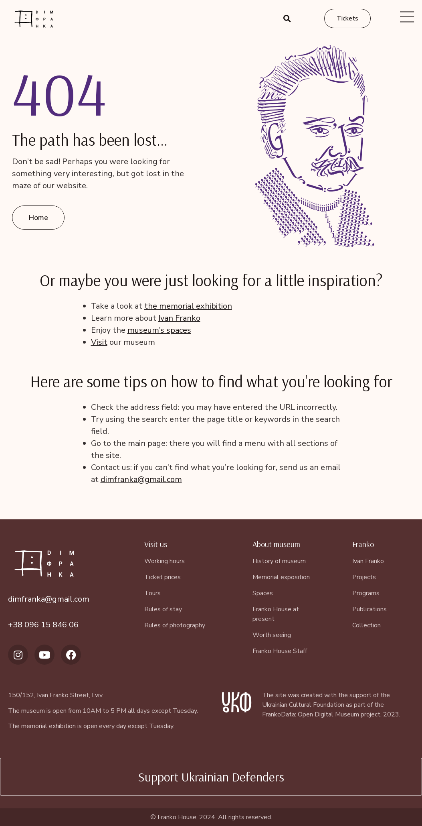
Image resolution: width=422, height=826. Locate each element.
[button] (287, 18)
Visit (99, 342)
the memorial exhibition (188, 306)
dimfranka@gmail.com (141, 479)
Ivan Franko (179, 318)
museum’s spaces (159, 330)
